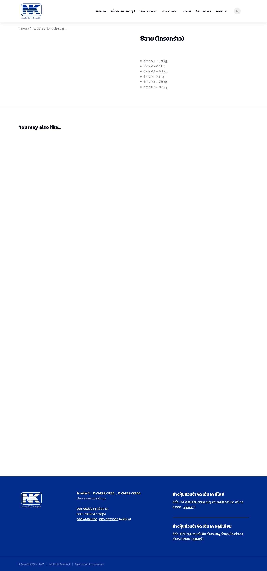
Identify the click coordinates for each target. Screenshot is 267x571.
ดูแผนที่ (189, 507)
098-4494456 (87, 519)
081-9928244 (86, 508)
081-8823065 (108, 519)
